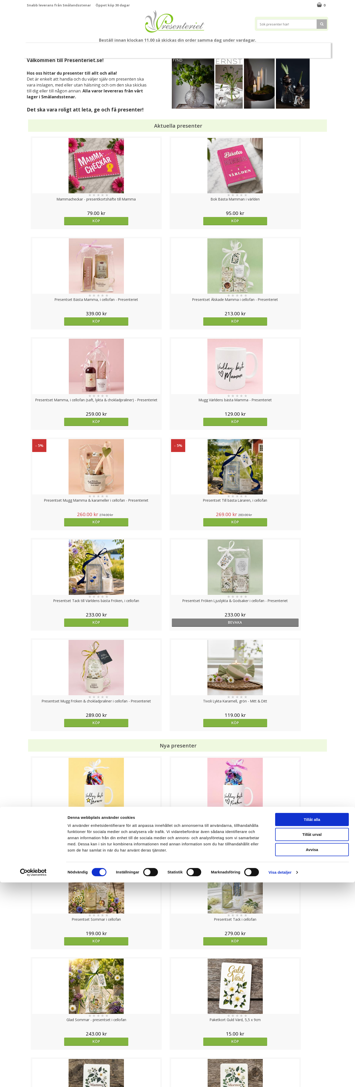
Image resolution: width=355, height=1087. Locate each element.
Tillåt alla (312, 1024)
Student (126, 48)
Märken (315, 48)
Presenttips (207, 48)
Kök (252, 48)
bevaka (140, 421)
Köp (64, 220)
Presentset (175, 48)
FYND (177, 60)
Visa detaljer (279, 1077)
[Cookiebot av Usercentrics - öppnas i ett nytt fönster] (33, 1077)
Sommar (148, 48)
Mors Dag (61, 48)
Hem (233, 48)
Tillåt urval (312, 1039)
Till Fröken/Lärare (97, 48)
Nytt (37, 48)
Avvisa (312, 1054)
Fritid (272, 48)
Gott (292, 48)
